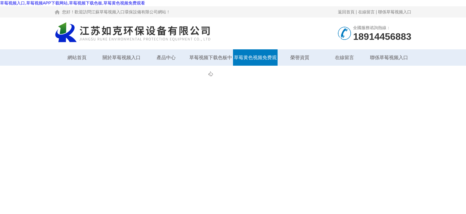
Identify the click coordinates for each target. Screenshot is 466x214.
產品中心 (166, 57)
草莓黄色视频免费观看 (255, 60)
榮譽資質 (299, 57)
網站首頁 (76, 57)
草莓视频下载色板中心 (210, 60)
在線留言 (366, 12)
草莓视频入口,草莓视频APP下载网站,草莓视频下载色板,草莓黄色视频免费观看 (72, 3)
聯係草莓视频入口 (394, 12)
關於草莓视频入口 (122, 57)
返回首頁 (346, 12)
